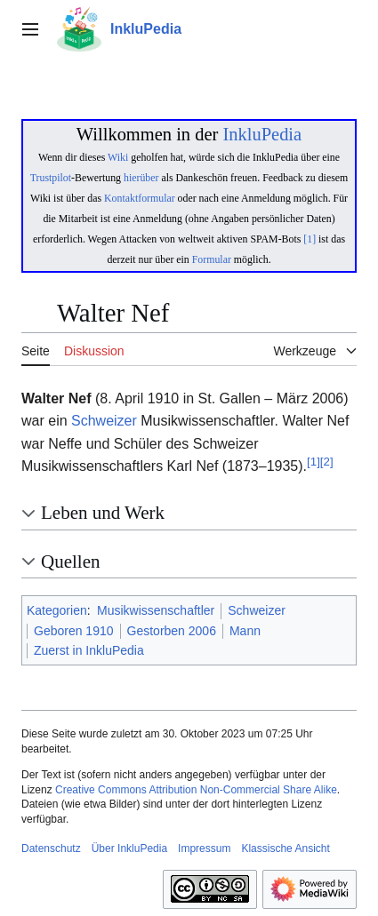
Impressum (204, 848)
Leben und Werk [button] (103, 512)
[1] (309, 239)
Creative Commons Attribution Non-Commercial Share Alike (196, 790)
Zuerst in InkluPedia (89, 650)
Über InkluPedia (129, 848)
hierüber (141, 177)
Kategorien (57, 610)
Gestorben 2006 (171, 631)
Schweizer (104, 420)
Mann (245, 631)
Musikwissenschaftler (155, 610)
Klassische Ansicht (285, 848)
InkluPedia (262, 134)
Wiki (118, 157)
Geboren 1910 (74, 631)
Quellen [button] (70, 561)
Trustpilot (50, 177)
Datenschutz (51, 848)
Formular (211, 259)
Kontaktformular (139, 198)
